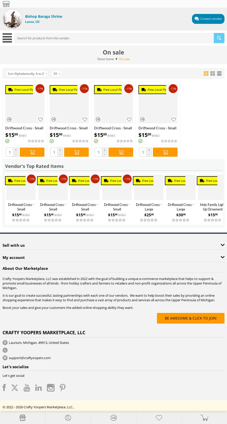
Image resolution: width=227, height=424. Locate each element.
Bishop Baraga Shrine (43, 16)
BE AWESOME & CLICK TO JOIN (191, 318)
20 (57, 74)
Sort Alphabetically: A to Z (27, 74)
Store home (105, 59)
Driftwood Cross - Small (24, 128)
